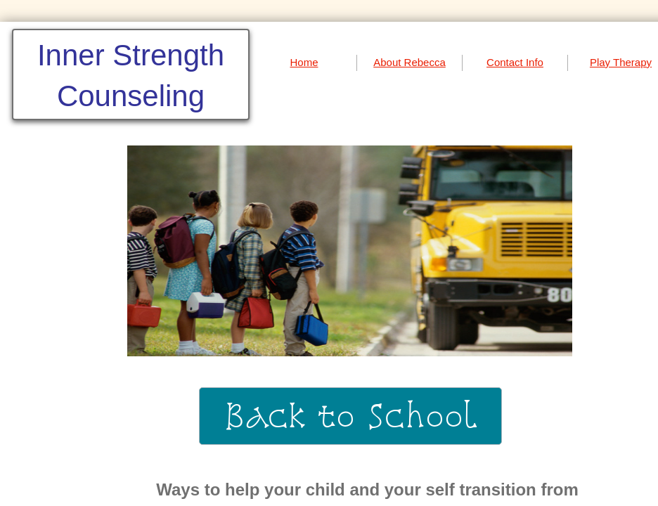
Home (304, 62)
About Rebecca (409, 62)
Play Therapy (621, 62)
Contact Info (514, 62)
